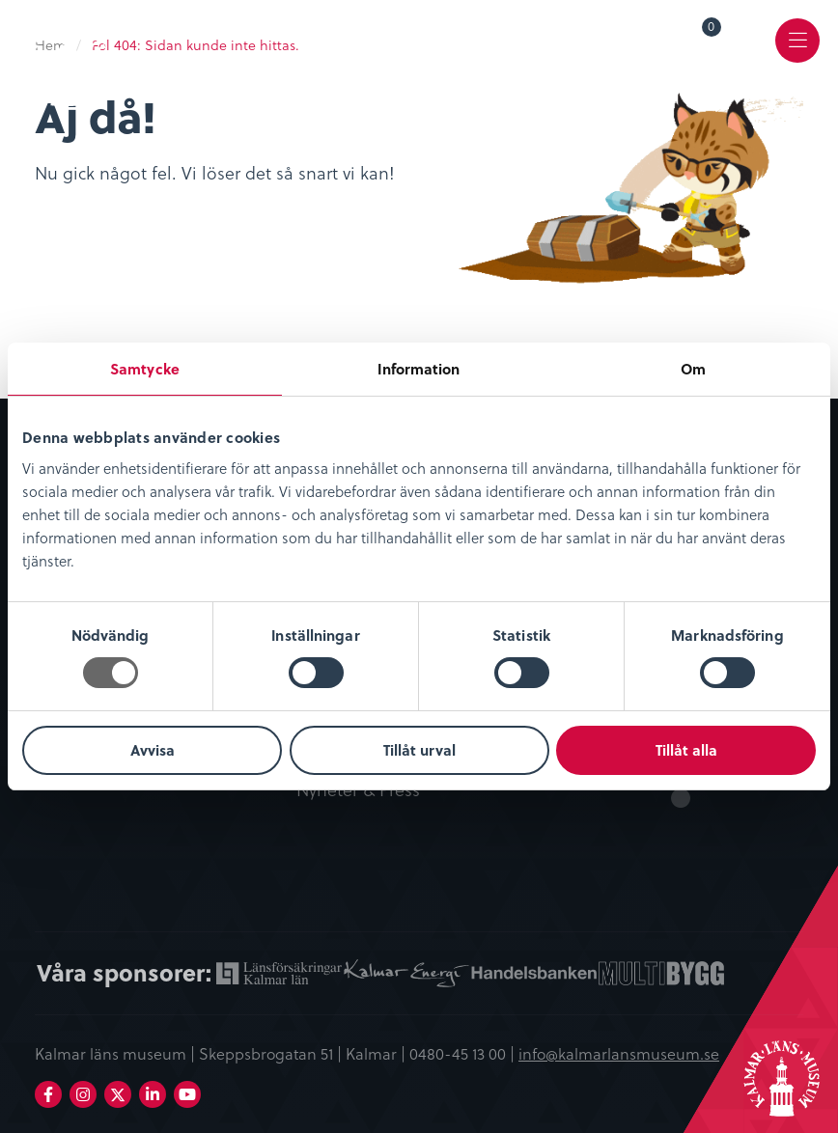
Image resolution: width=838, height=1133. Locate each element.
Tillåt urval (419, 749)
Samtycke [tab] (145, 368)
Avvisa (152, 749)
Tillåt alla (686, 749)
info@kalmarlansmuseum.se (618, 1052)
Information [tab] (418, 368)
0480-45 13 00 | (463, 1052)
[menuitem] (698, 40)
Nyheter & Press (358, 790)
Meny (798, 54)
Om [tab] (693, 368)
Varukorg (712, 29)
